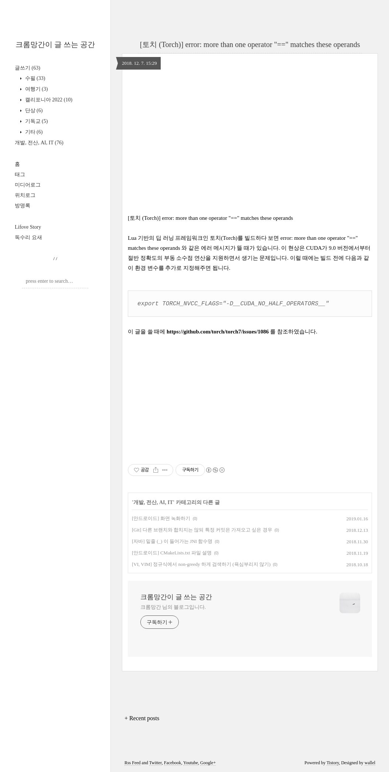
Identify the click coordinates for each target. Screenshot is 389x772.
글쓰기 (27, 68)
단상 (33, 110)
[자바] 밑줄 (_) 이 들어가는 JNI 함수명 (172, 540)
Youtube (190, 762)
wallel (370, 762)
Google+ (208, 762)
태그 (20, 174)
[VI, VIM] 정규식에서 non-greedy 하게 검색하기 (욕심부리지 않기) (201, 563)
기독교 (36, 121)
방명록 (22, 205)
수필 (34, 78)
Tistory (333, 762)
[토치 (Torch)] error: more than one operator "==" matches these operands (250, 44)
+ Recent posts (141, 717)
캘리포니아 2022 (48, 100)
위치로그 (25, 195)
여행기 (36, 89)
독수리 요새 (28, 237)
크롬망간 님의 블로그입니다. (173, 606)
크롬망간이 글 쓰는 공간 (55, 44)
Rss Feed (132, 762)
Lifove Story (28, 227)
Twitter (155, 762)
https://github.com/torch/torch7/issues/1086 (218, 331)
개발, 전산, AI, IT (39, 142)
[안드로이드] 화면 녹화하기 (161, 517)
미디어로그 (28, 185)
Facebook (172, 762)
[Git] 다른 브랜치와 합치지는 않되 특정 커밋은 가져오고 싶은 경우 (202, 529)
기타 (33, 132)
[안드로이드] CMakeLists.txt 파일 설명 (172, 552)
